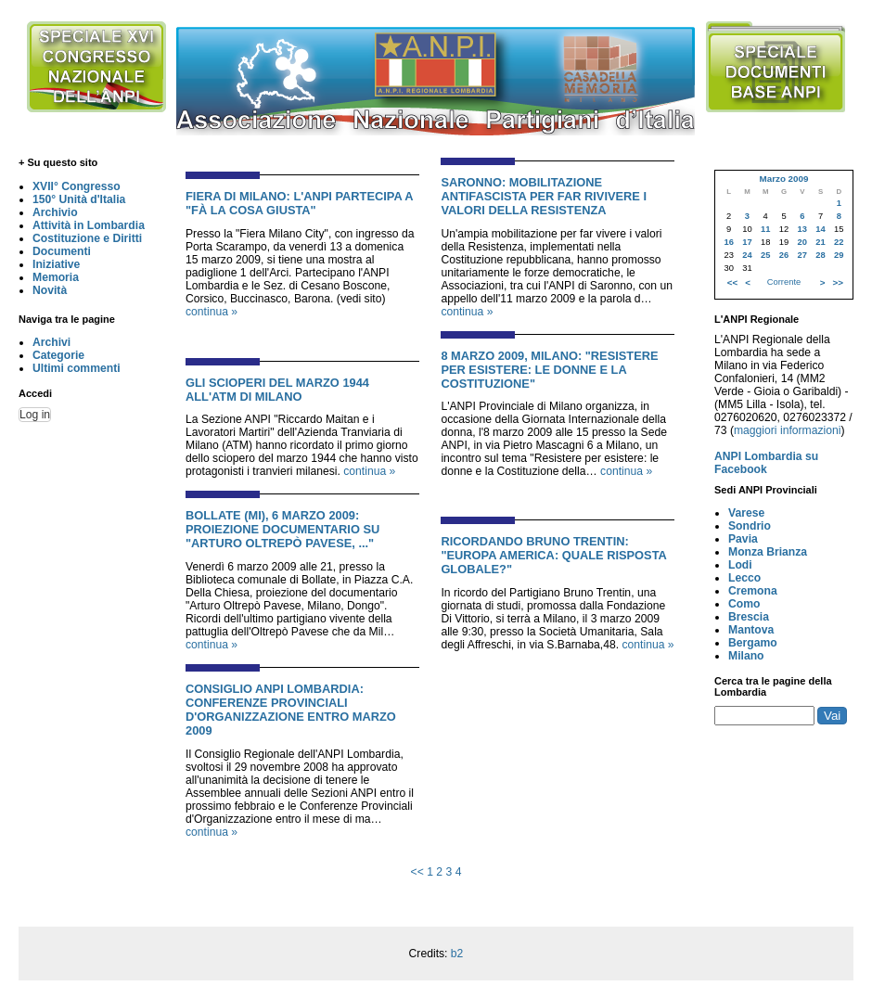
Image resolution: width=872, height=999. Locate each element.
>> (838, 282)
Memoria (55, 277)
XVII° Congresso (76, 186)
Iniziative (56, 264)
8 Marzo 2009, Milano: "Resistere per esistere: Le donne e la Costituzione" (549, 370)
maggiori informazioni (787, 430)
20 (802, 242)
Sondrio (749, 525)
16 (728, 242)
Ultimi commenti (76, 368)
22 (838, 242)
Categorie (58, 355)
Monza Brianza (767, 551)
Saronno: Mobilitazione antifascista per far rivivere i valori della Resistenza (544, 196)
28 (820, 255)
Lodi (740, 564)
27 (802, 255)
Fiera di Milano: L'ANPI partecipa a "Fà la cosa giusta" (299, 203)
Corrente (784, 282)
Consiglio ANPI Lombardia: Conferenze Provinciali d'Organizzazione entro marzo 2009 (291, 709)
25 (765, 255)
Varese (746, 512)
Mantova (751, 629)
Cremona (752, 590)
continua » (211, 311)
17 (746, 242)
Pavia (743, 538)
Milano (746, 655)
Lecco (744, 577)
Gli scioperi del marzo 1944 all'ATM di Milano (277, 389)
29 (838, 255)
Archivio (55, 212)
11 (765, 229)
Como (744, 603)
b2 (457, 953)
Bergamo (752, 642)
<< (417, 871)
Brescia (748, 616)
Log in (34, 414)
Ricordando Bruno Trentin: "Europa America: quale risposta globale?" (553, 555)
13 (802, 229)
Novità (49, 290)
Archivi (51, 342)
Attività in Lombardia (88, 225)
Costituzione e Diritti (87, 238)
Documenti (61, 251)
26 (784, 255)
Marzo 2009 (783, 178)
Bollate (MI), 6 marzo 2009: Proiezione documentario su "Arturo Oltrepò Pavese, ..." (282, 529)
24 (746, 255)
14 (820, 229)
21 (820, 242)
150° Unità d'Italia (78, 199)
